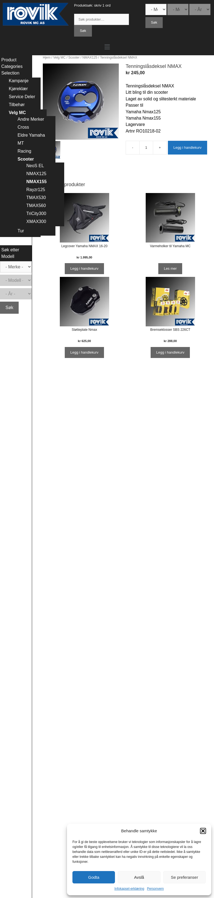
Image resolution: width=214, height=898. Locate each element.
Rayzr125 (35, 189)
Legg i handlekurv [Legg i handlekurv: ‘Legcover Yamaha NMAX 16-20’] (84, 268)
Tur (21, 230)
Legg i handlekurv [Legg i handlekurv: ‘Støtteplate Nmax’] (84, 352)
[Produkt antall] (146, 148)
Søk (83, 31)
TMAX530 (36, 197)
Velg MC (59, 57)
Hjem (46, 57)
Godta (93, 877)
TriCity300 (36, 213)
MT (21, 143)
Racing (24, 151)
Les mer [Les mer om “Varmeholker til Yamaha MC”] (170, 268)
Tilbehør (17, 104)
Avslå (139, 877)
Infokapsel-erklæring (129, 889)
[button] (203, 831)
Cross (23, 127)
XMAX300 (36, 221)
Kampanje (19, 80)
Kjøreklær (18, 88)
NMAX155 (36, 181)
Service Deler (22, 96)
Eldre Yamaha (31, 135)
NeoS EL (35, 165)
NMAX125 (89, 57)
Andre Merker (31, 119)
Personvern (155, 889)
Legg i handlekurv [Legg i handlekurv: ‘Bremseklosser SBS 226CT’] (170, 352)
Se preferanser (184, 877)
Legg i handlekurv (187, 147)
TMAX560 (36, 205)
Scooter (74, 57)
